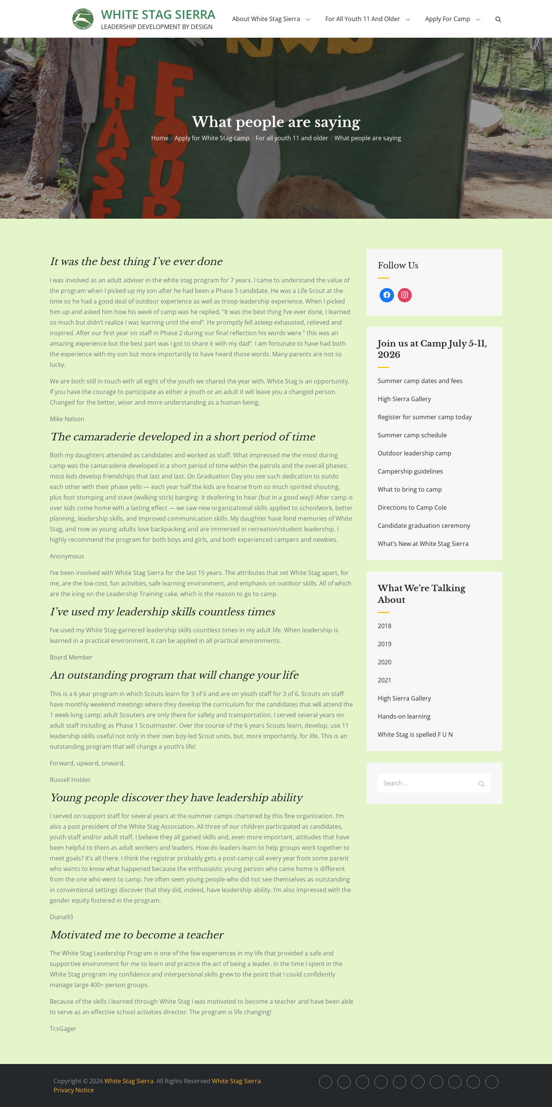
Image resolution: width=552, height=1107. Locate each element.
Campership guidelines (410, 471)
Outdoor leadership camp (414, 453)
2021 (384, 680)
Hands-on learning (404, 716)
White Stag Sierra (158, 14)
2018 (384, 626)
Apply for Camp (452, 19)
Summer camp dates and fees (420, 381)
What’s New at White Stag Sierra (423, 544)
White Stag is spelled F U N (415, 734)
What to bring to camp (410, 489)
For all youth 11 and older (367, 19)
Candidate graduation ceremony (424, 525)
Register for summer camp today (425, 417)
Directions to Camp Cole (412, 507)
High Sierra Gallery (404, 399)
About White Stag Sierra (271, 19)
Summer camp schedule (412, 435)
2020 (384, 662)
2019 (384, 644)
